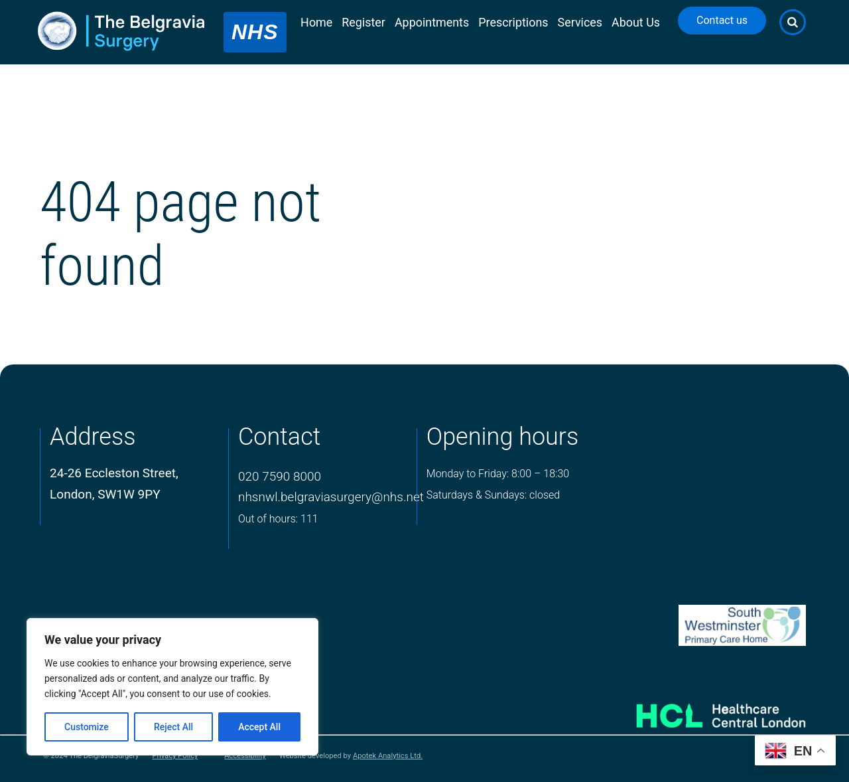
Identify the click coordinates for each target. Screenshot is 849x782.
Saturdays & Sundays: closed (493, 495)
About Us (636, 22)
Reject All (173, 727)
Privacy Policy (175, 756)
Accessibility (245, 756)
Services (580, 22)
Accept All (259, 727)
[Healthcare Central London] (704, 711)
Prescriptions (513, 22)
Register (363, 22)
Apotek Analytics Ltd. (388, 755)
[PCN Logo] (704, 626)
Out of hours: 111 (278, 518)
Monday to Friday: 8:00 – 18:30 (497, 473)
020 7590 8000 (279, 476)
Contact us (722, 20)
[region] (172, 686)
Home (316, 22)
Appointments (432, 22)
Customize (86, 727)
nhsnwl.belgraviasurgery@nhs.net (331, 497)
